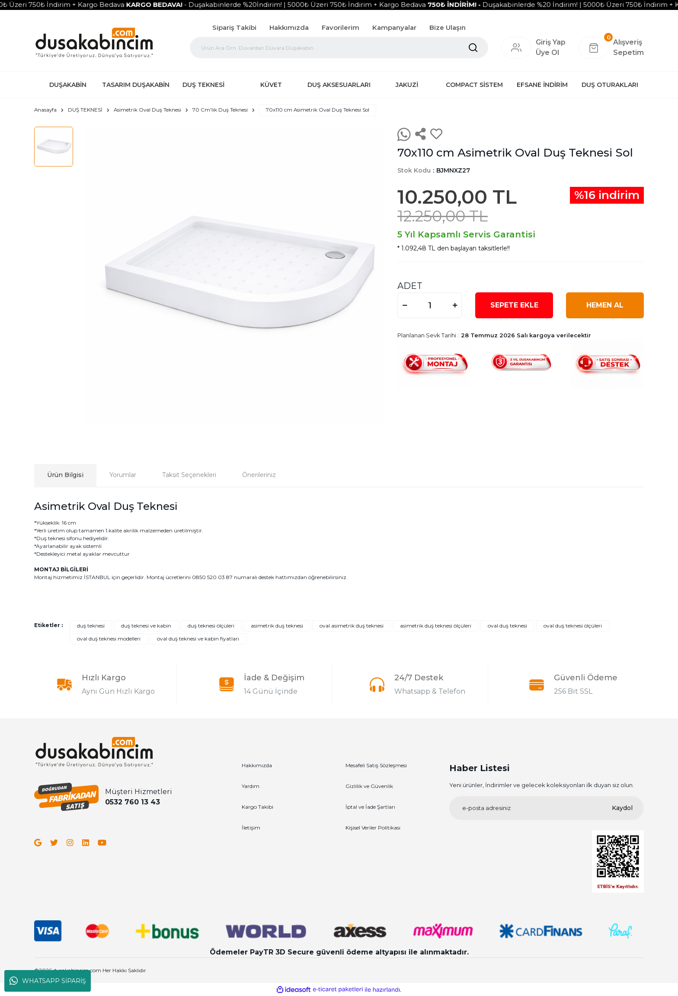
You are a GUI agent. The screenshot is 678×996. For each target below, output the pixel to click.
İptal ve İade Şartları (370, 807)
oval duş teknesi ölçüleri (573, 626)
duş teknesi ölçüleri (211, 626)
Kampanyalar (394, 27)
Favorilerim (340, 27)
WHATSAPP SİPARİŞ (48, 981)
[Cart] (611, 47)
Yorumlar (122, 475)
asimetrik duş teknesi (277, 626)
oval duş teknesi (507, 626)
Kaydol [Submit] (622, 808)
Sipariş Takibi (234, 27)
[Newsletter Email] (546, 808)
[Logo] (94, 42)
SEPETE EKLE (514, 305)
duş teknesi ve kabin (146, 626)
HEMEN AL (605, 305)
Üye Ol (547, 52)
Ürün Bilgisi (65, 475)
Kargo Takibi (257, 807)
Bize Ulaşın (447, 27)
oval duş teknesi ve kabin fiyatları (198, 639)
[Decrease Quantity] (404, 305)
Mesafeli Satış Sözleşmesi (376, 765)
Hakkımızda (289, 27)
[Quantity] (429, 305)
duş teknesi (91, 626)
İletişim (251, 828)
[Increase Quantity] (454, 305)
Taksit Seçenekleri (189, 475)
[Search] (339, 47)
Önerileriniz (259, 475)
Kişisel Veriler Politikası (372, 828)
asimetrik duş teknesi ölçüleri (435, 626)
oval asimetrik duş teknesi (352, 626)
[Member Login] (516, 47)
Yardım (250, 786)
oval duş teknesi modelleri (109, 639)
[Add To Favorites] (436, 134)
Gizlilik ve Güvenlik (369, 786)
